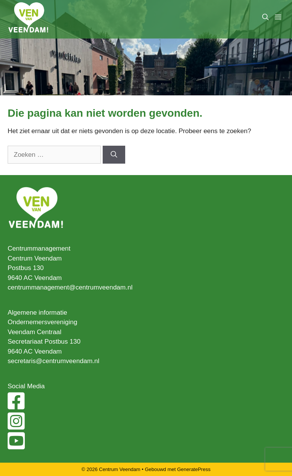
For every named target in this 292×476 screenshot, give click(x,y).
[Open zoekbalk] (265, 17)
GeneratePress (193, 469)
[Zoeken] (114, 155)
